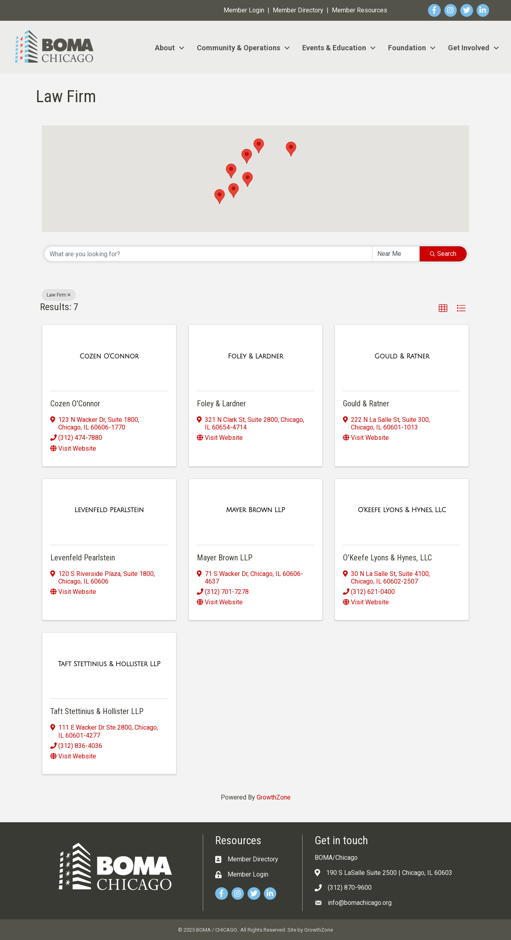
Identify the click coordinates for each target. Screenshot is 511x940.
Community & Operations (238, 48)
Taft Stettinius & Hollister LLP (96, 711)
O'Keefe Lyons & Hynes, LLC (387, 557)
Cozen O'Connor (75, 403)
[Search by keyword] (208, 253)
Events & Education (334, 48)
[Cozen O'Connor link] (109, 356)
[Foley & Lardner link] (255, 356)
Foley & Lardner (221, 403)
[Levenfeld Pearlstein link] (109, 510)
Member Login (244, 10)
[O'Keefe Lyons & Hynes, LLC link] (402, 510)
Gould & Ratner (366, 403)
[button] (231, 171)
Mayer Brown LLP (224, 557)
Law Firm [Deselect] (59, 295)
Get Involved (468, 48)
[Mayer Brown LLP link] (255, 510)
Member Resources (359, 10)
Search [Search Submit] (443, 253)
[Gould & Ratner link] (402, 356)
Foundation (407, 48)
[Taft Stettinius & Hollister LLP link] (109, 664)
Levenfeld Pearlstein (82, 557)
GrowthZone (274, 797)
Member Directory (298, 10)
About (165, 48)
